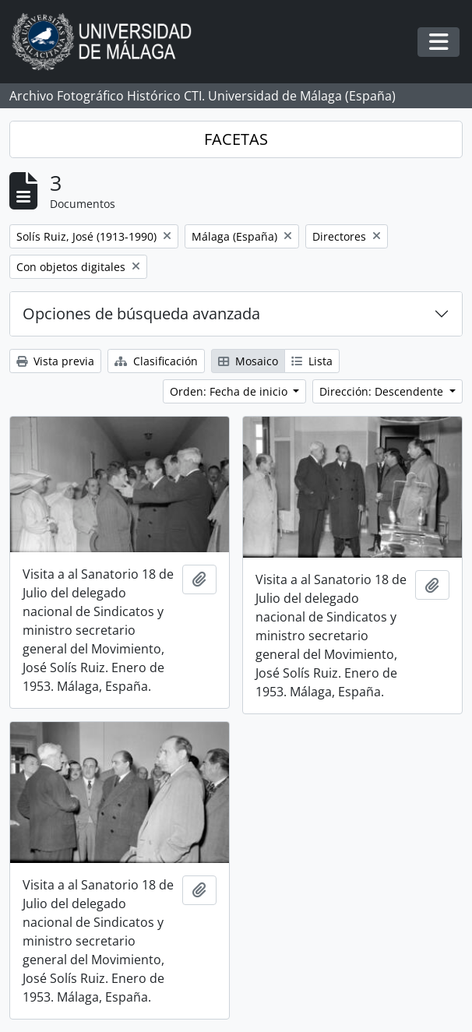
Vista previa (55, 361)
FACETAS (236, 139)
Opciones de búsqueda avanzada (141, 313)
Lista (312, 361)
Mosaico (248, 361)
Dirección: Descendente (382, 391)
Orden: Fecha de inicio (230, 391)
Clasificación (156, 361)
